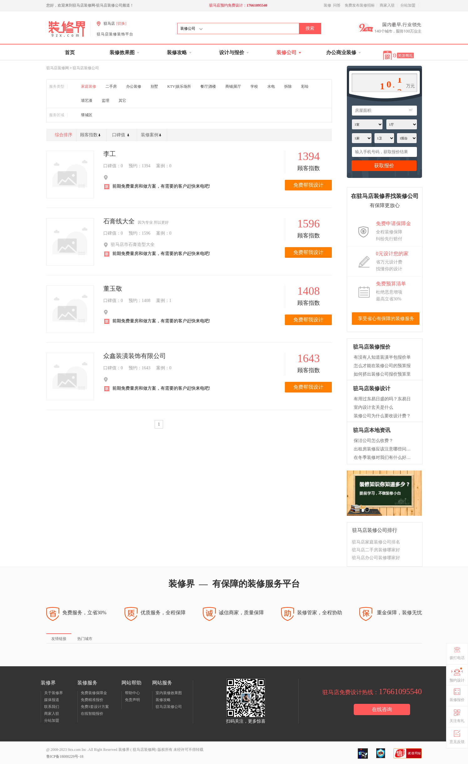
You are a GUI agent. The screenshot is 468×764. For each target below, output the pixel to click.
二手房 (111, 86)
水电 (271, 86)
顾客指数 (91, 136)
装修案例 (152, 136)
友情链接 (58, 639)
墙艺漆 (86, 100)
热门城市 (84, 639)
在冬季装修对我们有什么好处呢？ (383, 457)
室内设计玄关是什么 (373, 407)
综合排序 (63, 135)
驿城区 (86, 115)
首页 (70, 52)
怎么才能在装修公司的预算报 (382, 365)
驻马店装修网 (57, 68)
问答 (337, 5)
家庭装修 (88, 86)
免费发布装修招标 (360, 5)
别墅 (154, 86)
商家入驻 (387, 5)
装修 (327, 5)
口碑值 (122, 136)
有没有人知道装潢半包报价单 (382, 357)
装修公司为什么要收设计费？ (382, 415)
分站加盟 (407, 5)
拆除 (288, 86)
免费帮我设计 (308, 185)
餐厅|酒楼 (208, 86)
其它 (122, 100)
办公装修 (133, 86)
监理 (105, 100)
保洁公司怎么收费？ (373, 440)
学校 (254, 86)
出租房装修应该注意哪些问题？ (383, 449)
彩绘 (305, 86)
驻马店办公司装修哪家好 (376, 557)
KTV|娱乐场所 (179, 86)
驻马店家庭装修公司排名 (376, 542)
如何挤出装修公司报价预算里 (382, 374)
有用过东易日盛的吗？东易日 (382, 399)
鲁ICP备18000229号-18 (65, 756)
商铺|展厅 (233, 86)
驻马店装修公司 (86, 68)
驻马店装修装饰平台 (115, 34)
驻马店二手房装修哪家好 (376, 550)
